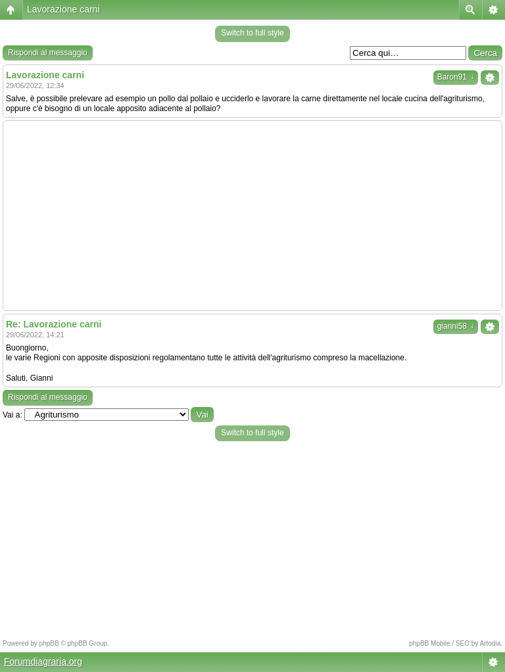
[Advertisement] (252, 216)
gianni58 (455, 326)
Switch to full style (252, 32)
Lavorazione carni (63, 9)
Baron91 (455, 77)
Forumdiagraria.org (43, 661)
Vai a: (12, 415)
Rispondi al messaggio (47, 52)
